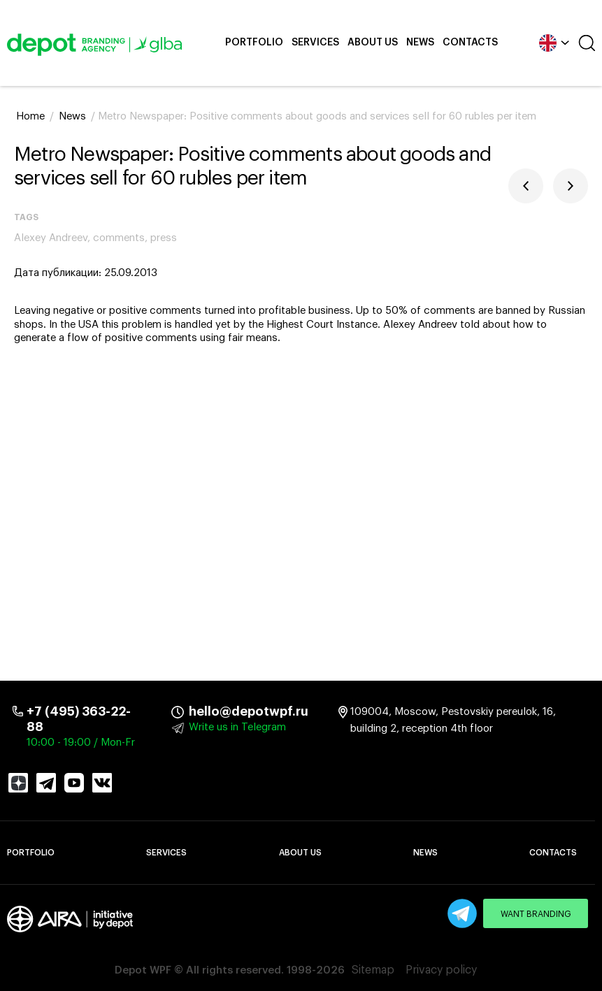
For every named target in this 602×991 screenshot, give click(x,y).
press (163, 238)
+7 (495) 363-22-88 (79, 719)
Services (315, 43)
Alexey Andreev (50, 238)
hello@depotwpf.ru (198, 711)
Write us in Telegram (237, 727)
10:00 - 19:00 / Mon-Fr (81, 742)
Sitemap (373, 970)
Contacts (470, 43)
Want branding (536, 914)
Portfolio (254, 43)
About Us (372, 43)
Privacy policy (441, 970)
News (420, 43)
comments (119, 238)
